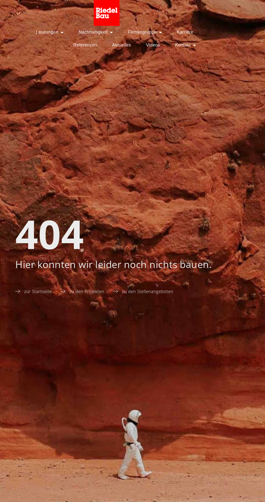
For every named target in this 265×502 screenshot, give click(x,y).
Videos (173, 45)
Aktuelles (142, 45)
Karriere (166, 32)
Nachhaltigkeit (77, 32)
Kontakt (206, 45)
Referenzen (202, 32)
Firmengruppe (126, 32)
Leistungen (31, 32)
